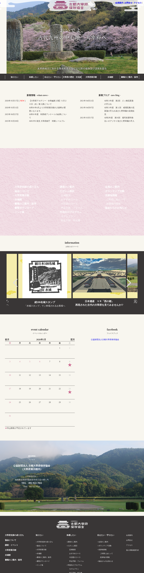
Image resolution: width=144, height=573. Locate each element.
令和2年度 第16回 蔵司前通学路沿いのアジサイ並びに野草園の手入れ (119, 121)
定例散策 (66, 195)
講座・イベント (11, 545)
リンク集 (19, 212)
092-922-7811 (35, 483)
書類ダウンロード (24, 208)
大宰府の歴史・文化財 (72, 77)
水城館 (110, 77)
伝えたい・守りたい (52, 77)
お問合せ (128, 3)
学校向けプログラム (71, 212)
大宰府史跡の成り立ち (27, 187)
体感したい (33, 77)
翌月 (72, 339)
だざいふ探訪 (67, 191)
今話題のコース (69, 203)
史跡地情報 (111, 195)
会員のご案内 (112, 187)
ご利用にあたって (115, 199)
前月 (7, 339)
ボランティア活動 (114, 191)
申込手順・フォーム (72, 208)
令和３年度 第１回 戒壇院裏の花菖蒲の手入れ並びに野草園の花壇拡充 (119, 111)
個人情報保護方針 (132, 550)
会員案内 (119, 3)
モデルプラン (68, 216)
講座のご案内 (67, 187)
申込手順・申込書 (70, 220)
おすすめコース (69, 199)
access (31, 457)
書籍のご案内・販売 (129, 77)
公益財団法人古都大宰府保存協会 (105, 340)
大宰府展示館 (91, 77)
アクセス (138, 3)
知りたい (14, 77)
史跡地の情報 (113, 203)
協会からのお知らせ (116, 208)
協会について (22, 191)
